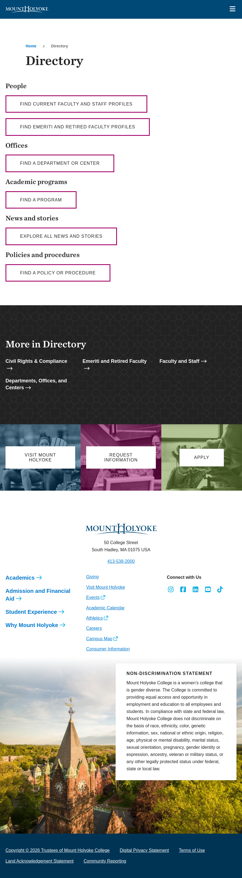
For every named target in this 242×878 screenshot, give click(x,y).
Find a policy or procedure (58, 273)
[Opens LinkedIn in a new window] (196, 589)
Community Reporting (105, 861)
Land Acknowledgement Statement (40, 861)
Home (31, 46)
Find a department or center (60, 163)
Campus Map (99, 638)
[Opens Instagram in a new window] (171, 589)
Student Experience (31, 612)
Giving (92, 576)
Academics (20, 578)
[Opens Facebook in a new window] (183, 589)
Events (93, 597)
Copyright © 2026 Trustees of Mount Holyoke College (58, 850)
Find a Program (41, 200)
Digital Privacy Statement (144, 850)
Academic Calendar (105, 608)
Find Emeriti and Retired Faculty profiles (77, 127)
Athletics (94, 618)
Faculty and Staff (179, 361)
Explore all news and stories (61, 236)
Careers (94, 628)
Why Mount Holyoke (32, 625)
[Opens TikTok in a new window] (220, 589)
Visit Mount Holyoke (105, 587)
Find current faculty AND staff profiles (76, 104)
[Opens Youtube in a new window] (208, 589)
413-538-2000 (121, 561)
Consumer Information (108, 649)
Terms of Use (192, 850)
